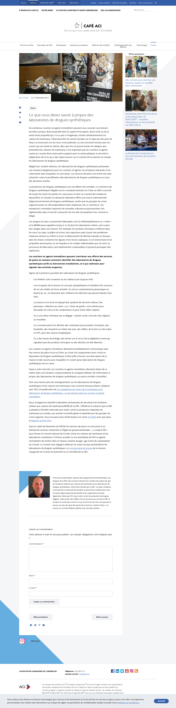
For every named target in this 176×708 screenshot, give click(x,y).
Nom (32, 575)
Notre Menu (47, 10)
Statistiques (61, 45)
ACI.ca (23, 3)
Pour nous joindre (145, 3)
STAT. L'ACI (62, 3)
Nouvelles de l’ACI (44, 45)
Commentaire (36, 543)
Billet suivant (102, 617)
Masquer (161, 701)
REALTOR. (74, 3)
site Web (92, 417)
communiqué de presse (80, 448)
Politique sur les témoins (128, 702)
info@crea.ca (84, 674)
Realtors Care (47, 2)
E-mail (33, 588)
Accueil (93, 3)
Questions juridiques (79, 45)
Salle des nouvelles (119, 3)
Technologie (142, 45)
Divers (153, 45)
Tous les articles (27, 45)
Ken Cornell (23, 98)
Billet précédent (41, 617)
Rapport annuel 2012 (41, 420)
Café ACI (33, 3)
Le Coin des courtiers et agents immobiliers (77, 10)
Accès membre (104, 3)
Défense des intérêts (101, 45)
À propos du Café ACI (29, 10)
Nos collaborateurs (110, 10)
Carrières (132, 3)
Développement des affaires (123, 46)
